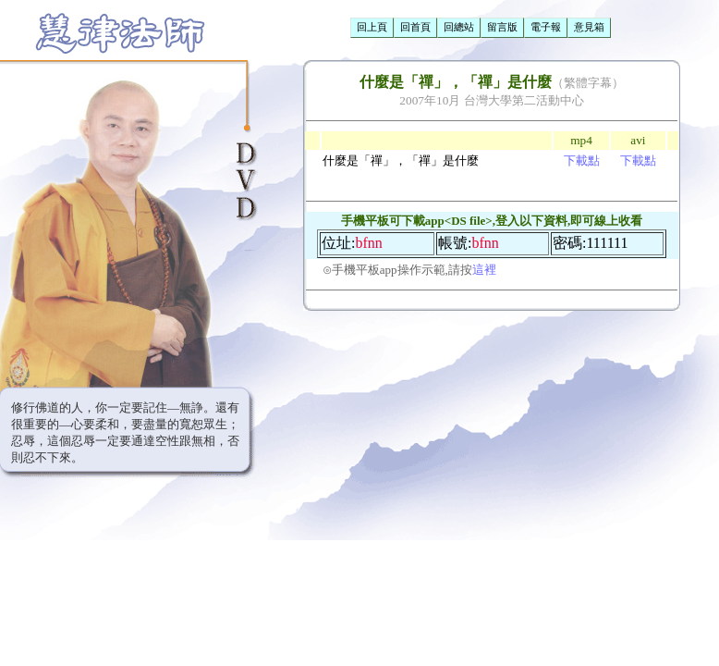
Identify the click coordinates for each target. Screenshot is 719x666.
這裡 (484, 270)
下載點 (582, 160)
